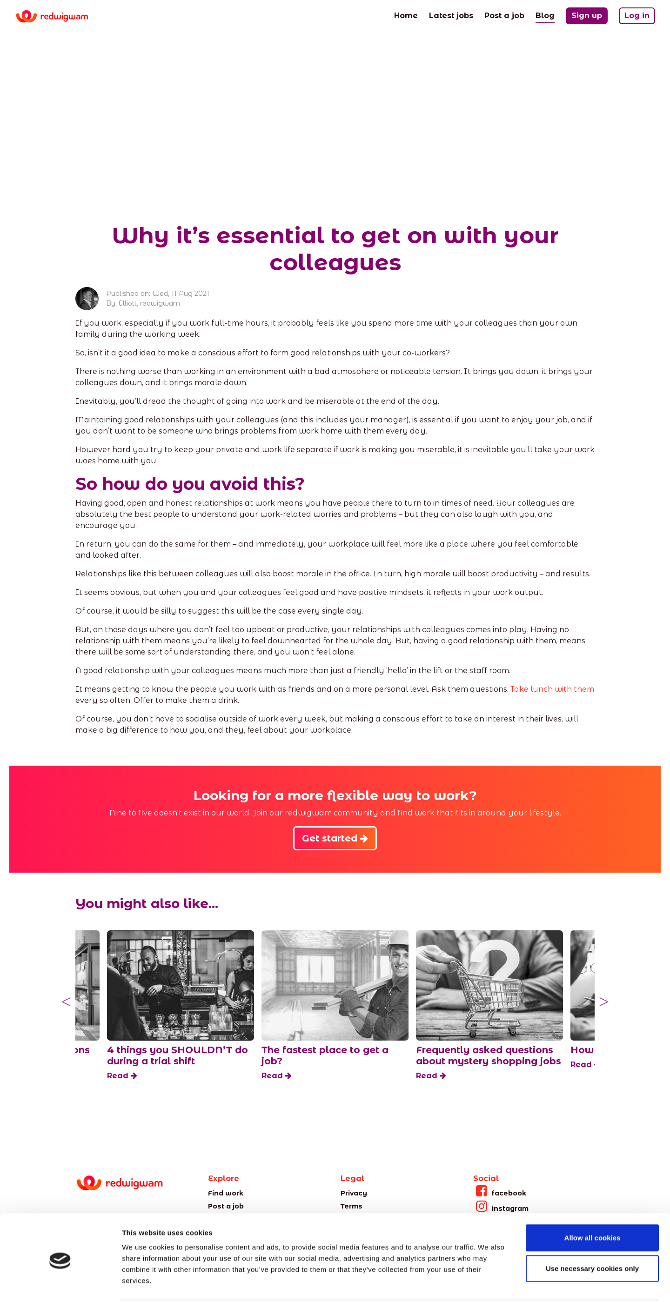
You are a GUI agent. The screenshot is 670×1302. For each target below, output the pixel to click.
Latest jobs (451, 15)
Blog (545, 15)
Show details (488, 1284)
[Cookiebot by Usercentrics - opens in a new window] (60, 1284)
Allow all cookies (592, 1203)
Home (406, 15)
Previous (66, 1002)
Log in (637, 15)
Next (604, 1002)
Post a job (504, 15)
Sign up (586, 15)
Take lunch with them (552, 689)
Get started (335, 838)
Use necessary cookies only (592, 1234)
